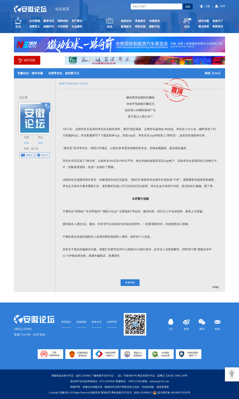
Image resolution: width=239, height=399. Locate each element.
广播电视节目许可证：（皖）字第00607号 (114, 375)
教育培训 (48, 21)
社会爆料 (77, 26)
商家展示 (217, 26)
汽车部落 (63, 26)
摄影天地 (154, 26)
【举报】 (215, 287)
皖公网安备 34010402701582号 (171, 392)
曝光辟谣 (203, 26)
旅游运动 (126, 21)
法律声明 (112, 322)
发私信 (29, 155)
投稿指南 (81, 322)
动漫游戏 (154, 21)
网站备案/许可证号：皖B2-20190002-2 (131, 392)
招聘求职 (63, 21)
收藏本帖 (130, 282)
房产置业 (77, 21)
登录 (222, 6)
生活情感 (34, 21)
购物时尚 (48, 26)
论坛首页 (62, 9)
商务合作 (97, 322)
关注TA (44, 155)
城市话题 (203, 21)
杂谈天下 (217, 21)
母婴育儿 (34, 26)
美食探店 (140, 21)
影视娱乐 (126, 26)
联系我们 (66, 322)
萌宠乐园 (140, 26)
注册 (207, 6)
